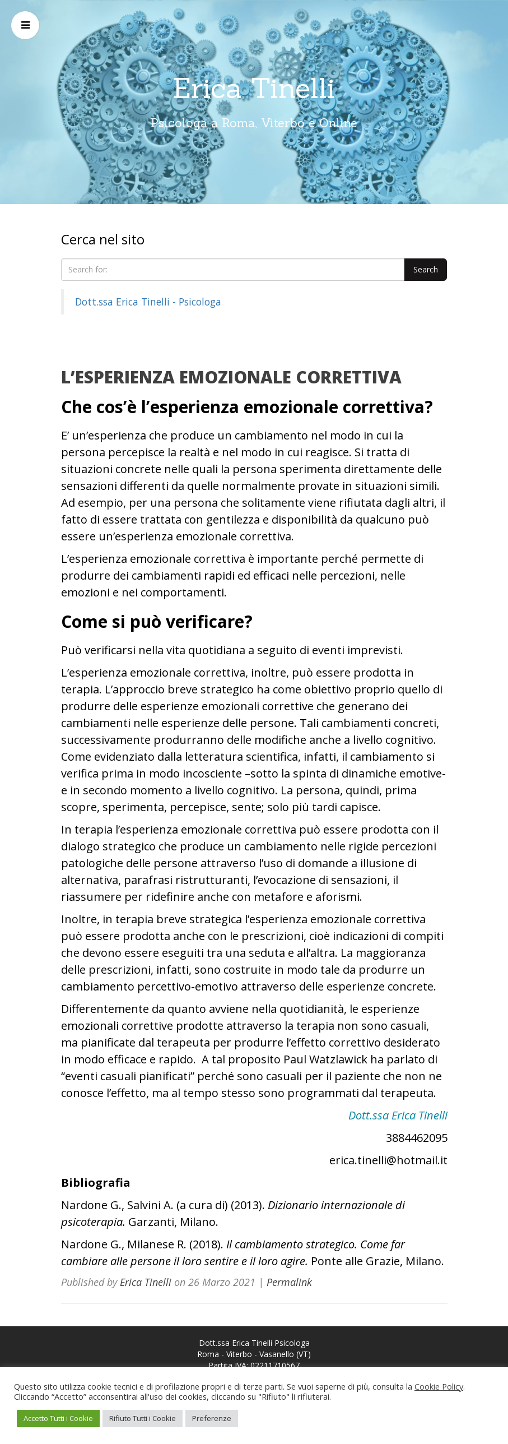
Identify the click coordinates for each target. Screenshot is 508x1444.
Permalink (289, 1282)
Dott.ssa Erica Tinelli (398, 1115)
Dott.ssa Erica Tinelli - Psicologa (148, 301)
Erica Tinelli (254, 88)
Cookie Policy (438, 1386)
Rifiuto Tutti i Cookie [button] (142, 1418)
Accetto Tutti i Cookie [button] (58, 1418)
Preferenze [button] (211, 1418)
